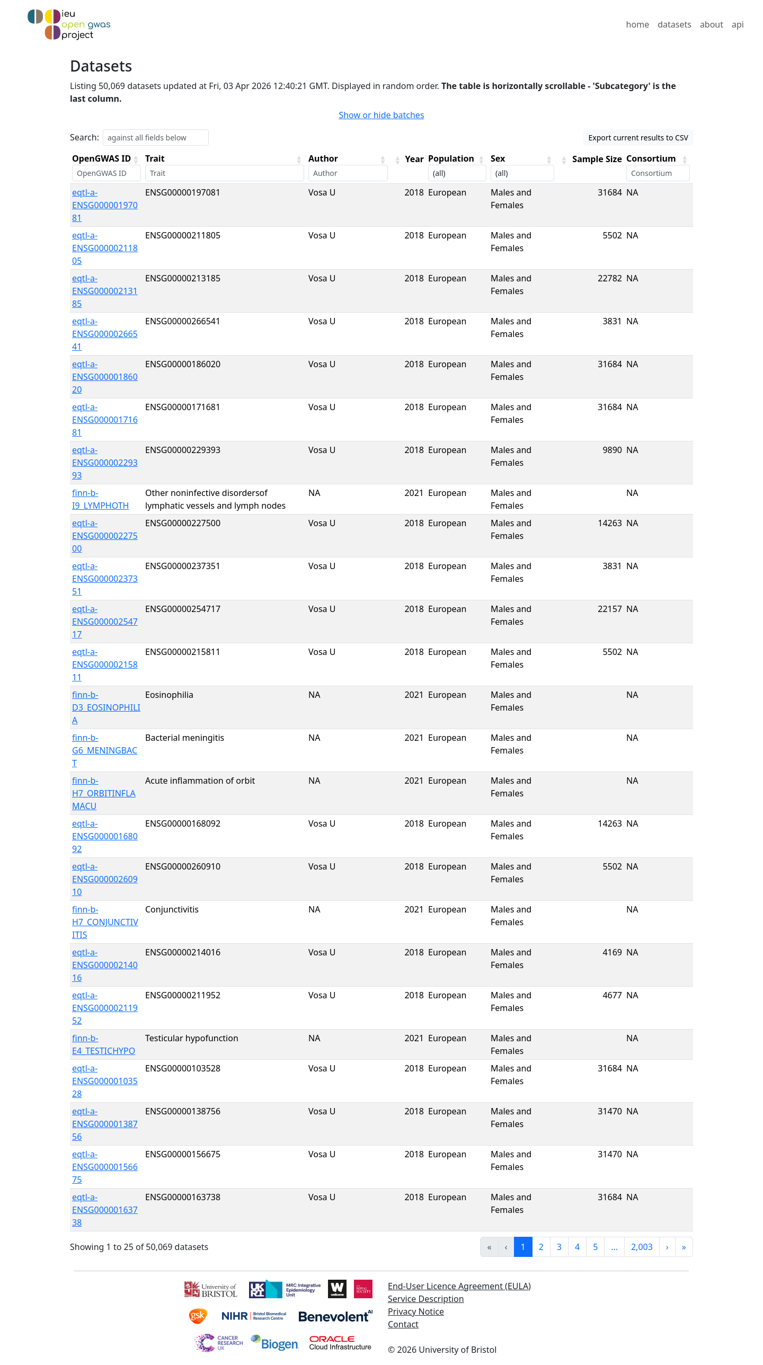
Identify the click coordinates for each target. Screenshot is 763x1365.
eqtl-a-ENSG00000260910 (105, 879)
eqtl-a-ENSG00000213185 (105, 290)
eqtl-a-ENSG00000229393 (105, 462)
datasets (674, 24)
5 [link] (595, 1247)
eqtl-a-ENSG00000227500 (105, 535)
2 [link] (541, 1247)
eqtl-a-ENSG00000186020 (105, 376)
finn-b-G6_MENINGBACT (104, 750)
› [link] (667, 1247)
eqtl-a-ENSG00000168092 (105, 836)
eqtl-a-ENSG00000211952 (105, 1007)
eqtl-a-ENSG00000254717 (105, 621)
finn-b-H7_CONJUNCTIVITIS (105, 922)
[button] (135, 159)
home (638, 24)
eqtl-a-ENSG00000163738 (105, 1209)
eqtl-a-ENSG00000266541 (105, 333)
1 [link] (523, 1247)
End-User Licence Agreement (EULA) (459, 1286)
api (738, 24)
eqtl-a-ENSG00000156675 (105, 1166)
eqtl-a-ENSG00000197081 (105, 205)
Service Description (426, 1299)
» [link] (684, 1247)
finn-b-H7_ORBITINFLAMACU (104, 793)
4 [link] (577, 1247)
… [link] (614, 1247)
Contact (403, 1324)
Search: (84, 137)
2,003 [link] (642, 1247)
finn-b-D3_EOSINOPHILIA (106, 707)
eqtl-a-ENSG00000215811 (105, 664)
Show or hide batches (381, 115)
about (711, 24)
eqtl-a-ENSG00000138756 (105, 1123)
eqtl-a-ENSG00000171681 (105, 419)
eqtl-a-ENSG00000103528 (105, 1081)
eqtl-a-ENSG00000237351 (105, 578)
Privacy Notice (416, 1311)
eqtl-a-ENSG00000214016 (105, 964)
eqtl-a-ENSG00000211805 (105, 248)
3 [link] (559, 1247)
